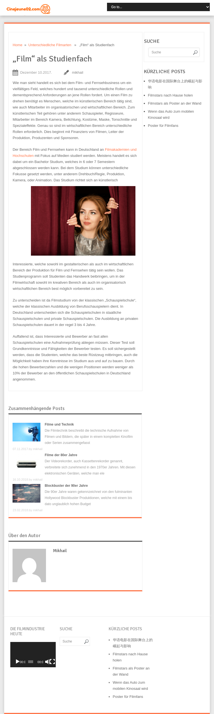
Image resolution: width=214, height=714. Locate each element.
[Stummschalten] (47, 661)
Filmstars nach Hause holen (170, 95)
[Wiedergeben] (17, 661)
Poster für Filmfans (163, 125)
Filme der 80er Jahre (61, 455)
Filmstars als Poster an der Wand (174, 103)
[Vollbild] (52, 661)
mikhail (77, 72)
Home (17, 45)
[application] (32, 654)
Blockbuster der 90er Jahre (66, 486)
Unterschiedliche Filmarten (49, 45)
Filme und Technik (59, 424)
